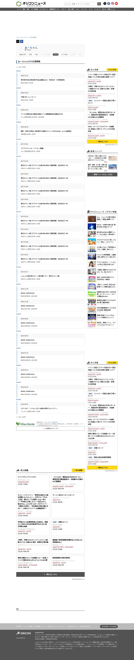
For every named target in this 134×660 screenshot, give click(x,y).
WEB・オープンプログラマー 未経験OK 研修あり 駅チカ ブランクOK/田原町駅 (101, 129)
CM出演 (73, 54)
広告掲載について (40, 626)
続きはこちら (51, 574)
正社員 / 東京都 (33, 505)
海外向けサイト (73, 626)
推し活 (104, 9)
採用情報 (106, 626)
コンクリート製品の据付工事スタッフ (102, 102)
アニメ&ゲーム (43, 9)
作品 (36, 54)
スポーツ (63, 9)
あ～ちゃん (31, 47)
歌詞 (80, 54)
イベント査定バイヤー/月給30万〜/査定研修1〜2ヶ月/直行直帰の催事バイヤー (102, 76)
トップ (19, 9)
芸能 (23, 9)
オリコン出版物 (28, 626)
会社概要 (18, 626)
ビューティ (84, 9)
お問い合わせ (51, 626)
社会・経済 (71, 9)
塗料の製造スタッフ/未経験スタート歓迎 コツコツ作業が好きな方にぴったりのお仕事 (101, 436)
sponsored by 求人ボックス (78, 579)
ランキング (97, 9)
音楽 (28, 9)
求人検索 (79, 470)
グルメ (77, 9)
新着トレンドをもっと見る (102, 174)
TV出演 (56, 54)
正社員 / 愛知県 (68, 498)
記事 (30, 54)
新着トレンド (111, 9)
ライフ (91, 9)
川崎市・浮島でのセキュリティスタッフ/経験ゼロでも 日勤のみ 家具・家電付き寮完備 (101, 88)
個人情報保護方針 (85, 626)
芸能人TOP (22, 54)
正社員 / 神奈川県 (68, 482)
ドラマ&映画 (34, 9)
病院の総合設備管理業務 (99, 457)
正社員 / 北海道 (33, 480)
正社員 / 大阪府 (68, 525)
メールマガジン (61, 626)
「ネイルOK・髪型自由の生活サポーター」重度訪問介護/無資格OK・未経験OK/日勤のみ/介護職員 (101, 114)
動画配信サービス (54, 9)
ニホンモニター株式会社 (51, 422)
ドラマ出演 (64, 54)
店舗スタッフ (95, 448)
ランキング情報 (45, 54)
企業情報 (113, 626)
